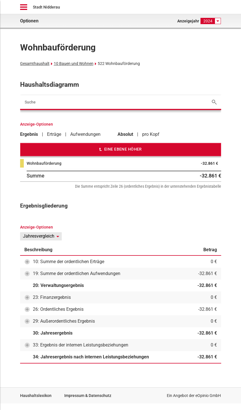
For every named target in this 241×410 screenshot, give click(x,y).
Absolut (125, 134)
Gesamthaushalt (35, 63)
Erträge (54, 134)
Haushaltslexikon (36, 395)
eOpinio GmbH (208, 395)
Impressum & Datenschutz (87, 395)
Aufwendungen (85, 134)
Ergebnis (29, 134)
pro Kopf (150, 134)
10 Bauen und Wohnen (73, 63)
